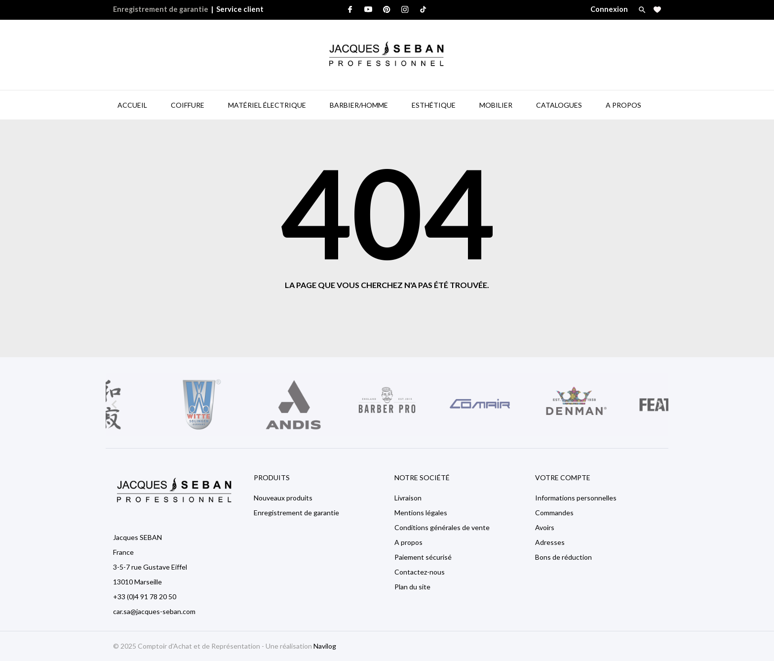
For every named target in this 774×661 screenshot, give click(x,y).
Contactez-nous (419, 572)
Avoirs (544, 527)
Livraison (408, 498)
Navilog (324, 646)
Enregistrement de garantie (160, 9)
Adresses (550, 542)
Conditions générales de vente (442, 527)
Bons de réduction (563, 557)
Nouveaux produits (283, 498)
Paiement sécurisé (423, 557)
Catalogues (559, 105)
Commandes (554, 512)
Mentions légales (420, 512)
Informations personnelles (576, 498)
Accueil (132, 105)
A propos (408, 542)
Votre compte (562, 477)
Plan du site (412, 586)
